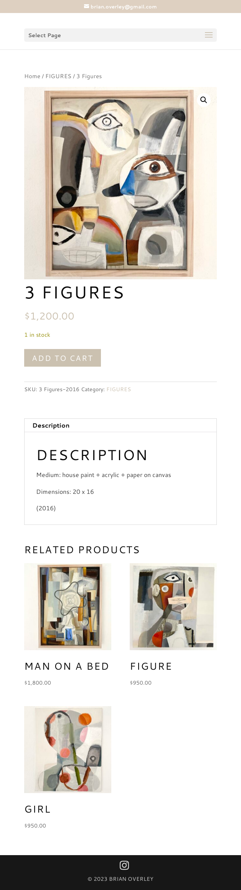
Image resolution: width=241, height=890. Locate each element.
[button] (204, 100)
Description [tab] (50, 425)
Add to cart (62, 357)
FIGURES (58, 76)
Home (32, 76)
